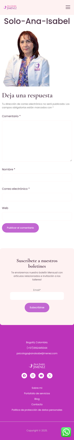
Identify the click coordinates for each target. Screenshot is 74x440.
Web (5, 208)
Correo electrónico (16, 189)
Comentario (11, 116)
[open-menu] (68, 7)
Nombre (8, 169)
